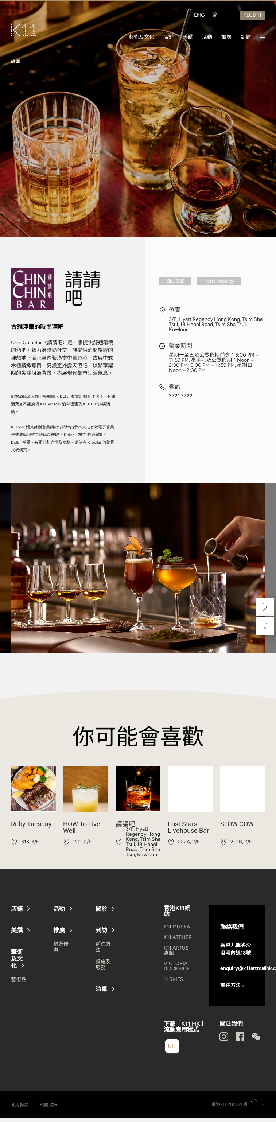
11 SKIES (173, 979)
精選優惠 (61, 947)
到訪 (246, 37)
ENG (199, 15)
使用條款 (19, 1105)
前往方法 (103, 947)
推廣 (226, 37)
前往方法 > (232, 985)
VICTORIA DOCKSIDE (177, 966)
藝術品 (18, 980)
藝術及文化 (141, 37)
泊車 (101, 989)
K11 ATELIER (178, 937)
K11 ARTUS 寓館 (176, 950)
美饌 (188, 37)
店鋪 (168, 37)
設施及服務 (103, 965)
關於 (101, 908)
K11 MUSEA (177, 927)
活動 (207, 37)
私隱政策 (48, 1105)
